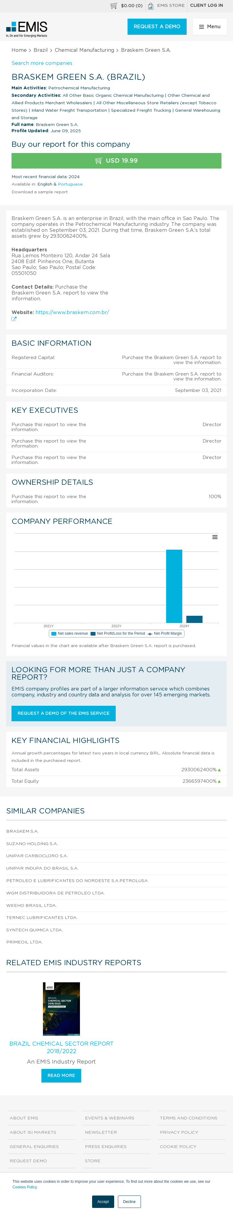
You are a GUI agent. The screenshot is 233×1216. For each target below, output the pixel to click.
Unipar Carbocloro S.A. (37, 856)
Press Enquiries (106, 1147)
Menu (210, 26)
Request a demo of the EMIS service (64, 713)
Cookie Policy (178, 1147)
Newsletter (101, 1132)
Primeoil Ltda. (24, 942)
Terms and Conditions (188, 1118)
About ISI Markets (33, 1132)
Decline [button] (129, 1202)
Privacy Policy (179, 1132)
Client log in (206, 5)
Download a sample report (40, 192)
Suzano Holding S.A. (32, 844)
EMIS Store (166, 6)
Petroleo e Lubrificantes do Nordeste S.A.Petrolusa (77, 881)
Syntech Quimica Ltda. (34, 930)
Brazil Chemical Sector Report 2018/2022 (61, 1047)
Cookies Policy (24, 1187)
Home (19, 50)
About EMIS (24, 1118)
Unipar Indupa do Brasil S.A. (42, 868)
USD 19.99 (116, 161)
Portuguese (70, 184)
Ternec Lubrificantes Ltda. (41, 918)
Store (92, 1161)
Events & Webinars (109, 1118)
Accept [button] (103, 1202)
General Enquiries (34, 1147)
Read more (61, 1076)
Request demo (28, 1161)
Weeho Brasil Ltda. (31, 905)
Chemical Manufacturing (84, 50)
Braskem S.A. (22, 831)
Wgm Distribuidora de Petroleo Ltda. (55, 893)
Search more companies (42, 63)
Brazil (41, 50)
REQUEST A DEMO (157, 26)
